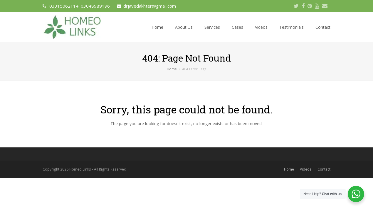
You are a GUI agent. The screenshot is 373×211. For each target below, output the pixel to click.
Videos (306, 169)
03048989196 (95, 6)
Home (289, 169)
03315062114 (63, 6)
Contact (323, 169)
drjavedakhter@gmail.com (149, 6)
